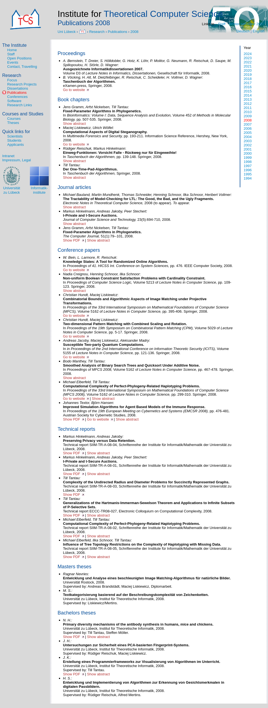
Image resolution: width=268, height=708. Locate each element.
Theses (13, 123)
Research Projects (22, 84)
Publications (117, 31)
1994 (248, 178)
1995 (248, 174)
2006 (248, 128)
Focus (12, 80)
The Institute (14, 45)
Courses (13, 118)
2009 (248, 116)
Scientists (15, 136)
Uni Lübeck (67, 31)
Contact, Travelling (22, 66)
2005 (248, 133)
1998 (248, 162)
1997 (248, 166)
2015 (248, 91)
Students (14, 140)
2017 (248, 83)
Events (12, 62)
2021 (248, 66)
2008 (134, 31)
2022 (248, 62)
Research (97, 31)
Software (14, 101)
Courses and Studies (22, 113)
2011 (248, 108)
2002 (248, 145)
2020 (248, 70)
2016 (248, 87)
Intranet (8, 156)
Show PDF (71, 240)
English (258, 31)
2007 (248, 124)
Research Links (19, 105)
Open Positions (19, 58)
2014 (248, 95)
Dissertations (17, 88)
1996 (248, 170)
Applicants (15, 144)
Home (12, 50)
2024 (248, 54)
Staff (222, 24)
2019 (248, 74)
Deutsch (243, 31)
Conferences (17, 97)
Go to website (74, 90)
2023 (248, 58)
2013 (248, 99)
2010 (248, 112)
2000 (248, 153)
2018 (248, 79)
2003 (248, 141)
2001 (248, 149)
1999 (248, 157)
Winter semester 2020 (246, 24)
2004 (248, 137)
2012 (248, 104)
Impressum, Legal (16, 160)
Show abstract (74, 123)
